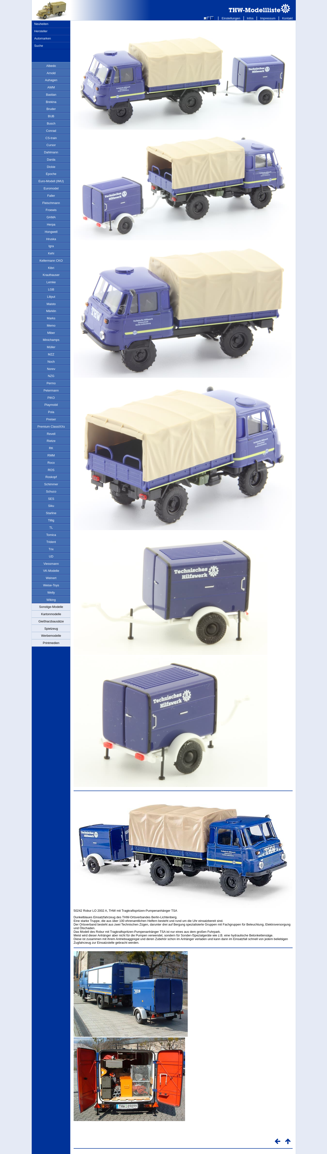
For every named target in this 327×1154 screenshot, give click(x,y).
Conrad (51, 131)
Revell (51, 434)
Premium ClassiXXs (51, 426)
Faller (51, 195)
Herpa (51, 224)
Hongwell (51, 232)
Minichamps (51, 340)
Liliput (51, 296)
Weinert (51, 578)
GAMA (51, 217)
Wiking (51, 600)
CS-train (51, 138)
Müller (51, 347)
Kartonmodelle (51, 614)
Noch (51, 361)
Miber (51, 333)
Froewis (51, 210)
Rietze (51, 441)
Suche (38, 45)
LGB (51, 289)
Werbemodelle (51, 635)
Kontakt (287, 18)
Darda (51, 159)
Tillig (51, 520)
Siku (51, 506)
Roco (51, 462)
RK (51, 448)
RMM (51, 455)
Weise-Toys (51, 585)
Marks (51, 318)
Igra (51, 246)
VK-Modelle (51, 571)
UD (51, 556)
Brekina (51, 102)
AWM (51, 87)
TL (51, 527)
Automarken (42, 38)
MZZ (51, 354)
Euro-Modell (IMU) (51, 181)
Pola (51, 412)
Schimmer (51, 484)
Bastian (51, 94)
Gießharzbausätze (51, 621)
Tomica (51, 535)
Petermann (51, 390)
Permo (51, 383)
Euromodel (51, 188)
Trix (51, 549)
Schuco (51, 491)
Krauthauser (51, 275)
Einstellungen (230, 18)
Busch (51, 123)
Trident (51, 542)
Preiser (51, 419)
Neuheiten (41, 24)
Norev (51, 369)
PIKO (51, 398)
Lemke (51, 282)
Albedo (51, 66)
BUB (51, 116)
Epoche (51, 174)
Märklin (51, 311)
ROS (51, 470)
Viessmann (51, 563)
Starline (51, 513)
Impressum (268, 18)
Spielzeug (51, 628)
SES (51, 499)
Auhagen (51, 80)
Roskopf (51, 477)
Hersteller (40, 31)
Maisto (51, 304)
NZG (51, 376)
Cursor (51, 145)
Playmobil (51, 405)
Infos (250, 18)
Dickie (51, 167)
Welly (51, 592)
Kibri (51, 268)
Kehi (51, 253)
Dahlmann (51, 152)
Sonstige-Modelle (51, 607)
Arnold (51, 73)
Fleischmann (51, 203)
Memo (51, 325)
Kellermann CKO (51, 260)
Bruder (51, 109)
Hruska (51, 239)
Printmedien (51, 643)
